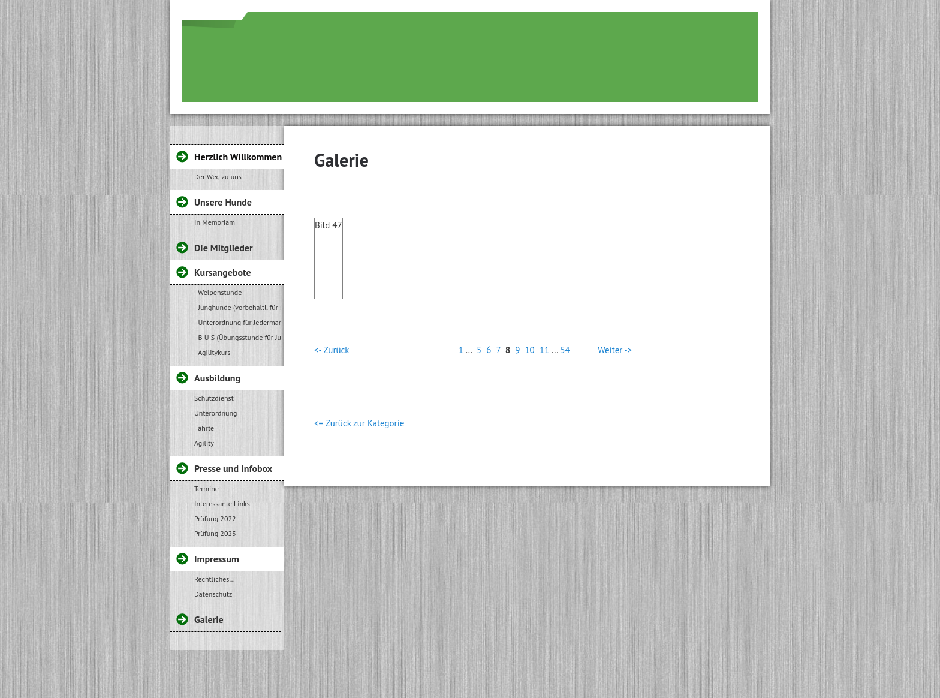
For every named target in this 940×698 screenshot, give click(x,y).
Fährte (204, 427)
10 (529, 350)
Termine (206, 488)
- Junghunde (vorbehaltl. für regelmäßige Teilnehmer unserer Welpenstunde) (237, 307)
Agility (204, 442)
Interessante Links (222, 503)
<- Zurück (331, 350)
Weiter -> (615, 350)
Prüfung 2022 (215, 518)
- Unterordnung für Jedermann (237, 322)
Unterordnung (215, 412)
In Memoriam (214, 222)
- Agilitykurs (212, 352)
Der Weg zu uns (218, 176)
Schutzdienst (214, 397)
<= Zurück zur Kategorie (359, 423)
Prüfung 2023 (215, 533)
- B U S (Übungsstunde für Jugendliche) (237, 337)
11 (544, 350)
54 (565, 350)
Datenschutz (213, 593)
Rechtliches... (214, 578)
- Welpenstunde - (220, 292)
